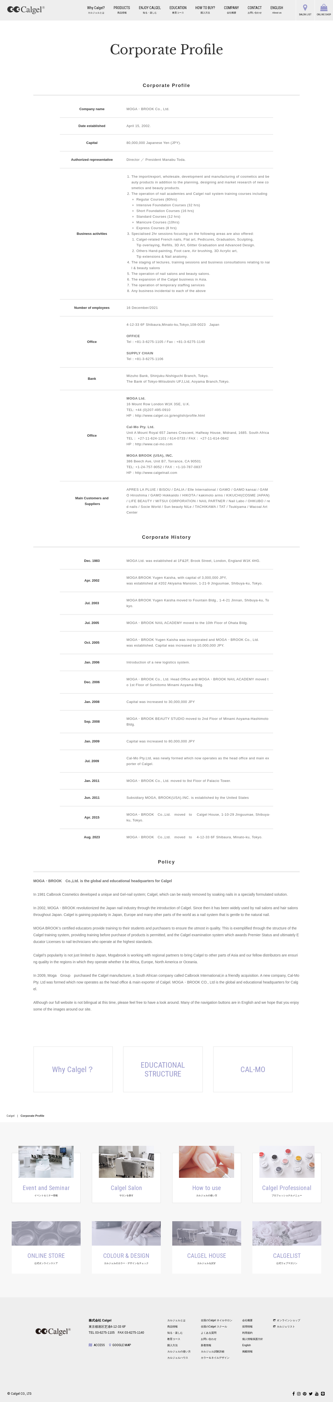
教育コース (173, 1339)
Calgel (11, 1116)
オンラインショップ (286, 1320)
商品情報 (172, 1326)
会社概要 (247, 1320)
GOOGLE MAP (120, 1345)
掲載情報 (247, 1351)
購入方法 (172, 1345)
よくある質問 (208, 1332)
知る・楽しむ (175, 1332)
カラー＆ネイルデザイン (215, 1357)
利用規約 (247, 1332)
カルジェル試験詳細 (212, 1351)
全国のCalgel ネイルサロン (216, 1320)
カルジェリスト (284, 1326)
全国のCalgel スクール (214, 1326)
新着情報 (206, 1345)
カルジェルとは (176, 1320)
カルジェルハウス (177, 1357)
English (246, 1345)
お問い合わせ (208, 1339)
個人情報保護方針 (252, 1339)
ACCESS (97, 1345)
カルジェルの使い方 (179, 1351)
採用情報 (247, 1326)
